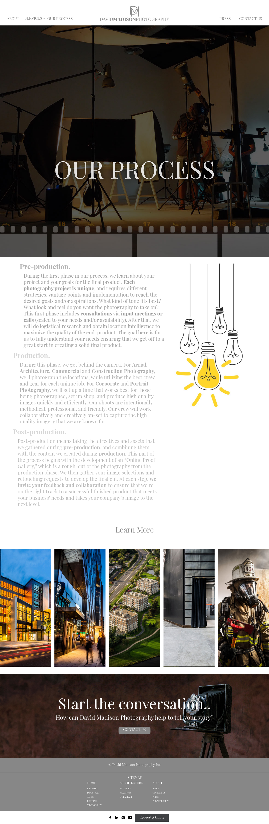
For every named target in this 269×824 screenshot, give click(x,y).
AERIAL (90, 797)
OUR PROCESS (60, 19)
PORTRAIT (92, 801)
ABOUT (13, 19)
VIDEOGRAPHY (94, 805)
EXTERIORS (125, 789)
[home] (134, 13)
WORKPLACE (126, 797)
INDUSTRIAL (93, 793)
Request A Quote (152, 817)
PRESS (225, 19)
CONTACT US (250, 19)
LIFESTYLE (92, 789)
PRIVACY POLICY (161, 801)
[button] (33, 19)
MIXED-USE (125, 793)
